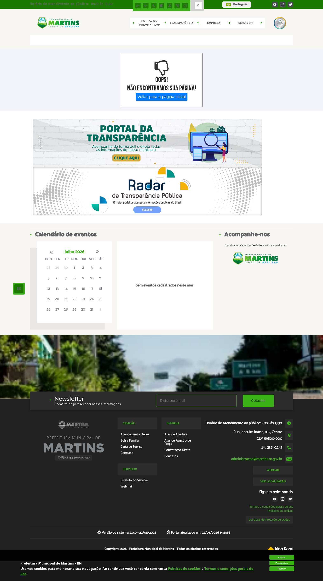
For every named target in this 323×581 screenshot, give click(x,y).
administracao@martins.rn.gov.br (256, 459)
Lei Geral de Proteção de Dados (269, 519)
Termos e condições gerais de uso (271, 506)
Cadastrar (258, 400)
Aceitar (282, 557)
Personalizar (281, 563)
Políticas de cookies (280, 510)
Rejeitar (282, 569)
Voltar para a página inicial (161, 96)
